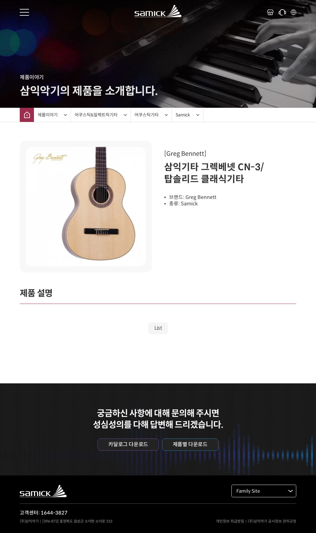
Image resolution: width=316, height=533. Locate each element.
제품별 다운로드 (190, 444)
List (158, 328)
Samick (183, 115)
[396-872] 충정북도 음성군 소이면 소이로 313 (77, 521)
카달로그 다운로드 (128, 444)
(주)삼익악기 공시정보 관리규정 (272, 521)
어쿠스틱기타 (147, 115)
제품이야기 (48, 115)
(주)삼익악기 (29, 521)
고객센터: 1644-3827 (44, 513)
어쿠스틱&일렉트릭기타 (96, 115)
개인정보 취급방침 (230, 521)
